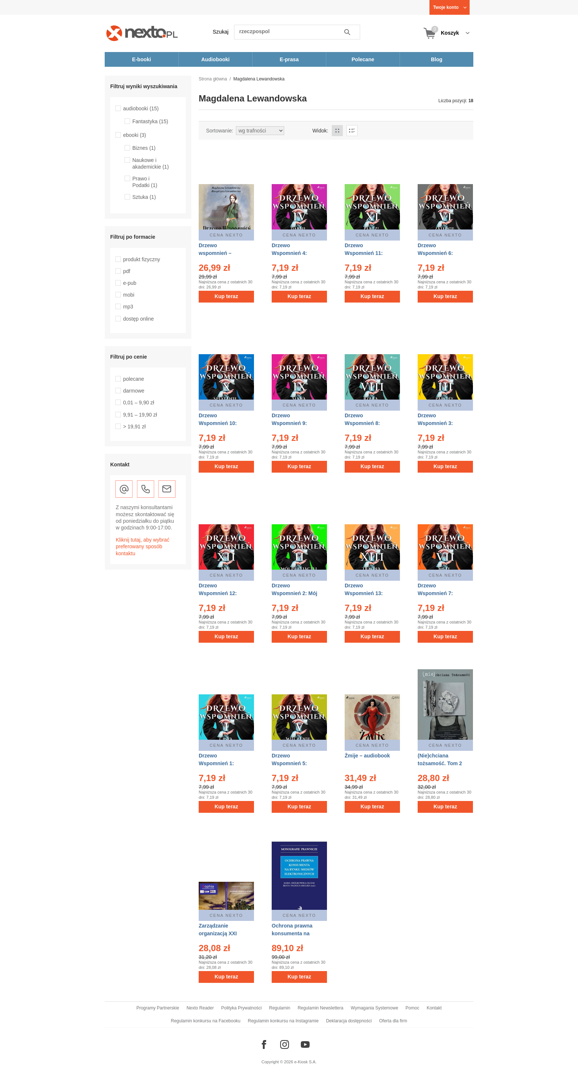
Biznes (144, 148)
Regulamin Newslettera (320, 1008)
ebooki (134, 135)
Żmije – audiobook (367, 756)
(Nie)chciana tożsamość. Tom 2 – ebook (440, 763)
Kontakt (434, 1008)
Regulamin (279, 1008)
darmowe (133, 391)
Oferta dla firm (393, 1020)
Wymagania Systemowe (374, 1008)
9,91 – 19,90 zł (140, 415)
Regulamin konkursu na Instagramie (283, 1020)
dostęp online (138, 319)
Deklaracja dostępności (349, 1020)
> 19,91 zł (134, 426)
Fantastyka (150, 121)
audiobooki (141, 108)
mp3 (128, 307)
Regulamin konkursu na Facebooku (206, 1020)
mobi (128, 295)
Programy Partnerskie (157, 1008)
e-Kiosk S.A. (305, 1062)
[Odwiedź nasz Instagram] (284, 1044)
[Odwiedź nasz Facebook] (264, 1044)
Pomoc (412, 1008)
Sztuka (144, 197)
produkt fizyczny (141, 259)
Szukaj (221, 32)
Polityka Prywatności (241, 1008)
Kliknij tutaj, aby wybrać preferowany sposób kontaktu (143, 546)
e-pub (129, 283)
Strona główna (213, 79)
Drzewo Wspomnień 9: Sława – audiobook (295, 423)
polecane (133, 379)
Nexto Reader (200, 1008)
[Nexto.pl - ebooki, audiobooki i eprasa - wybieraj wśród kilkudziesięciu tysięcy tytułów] (142, 33)
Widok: (320, 131)
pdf (126, 271)
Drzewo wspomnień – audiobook (215, 253)
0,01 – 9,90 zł (138, 402)
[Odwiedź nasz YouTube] (305, 1044)
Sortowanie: (219, 131)
